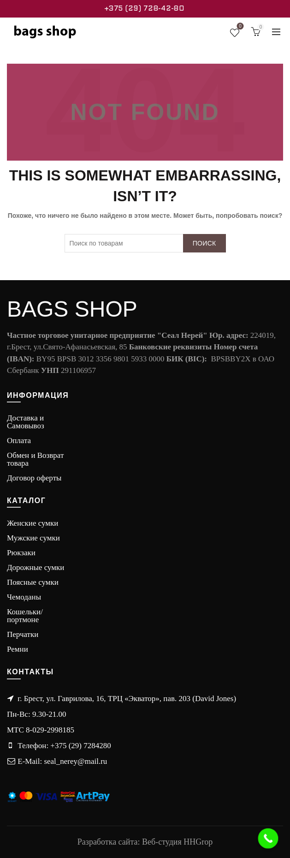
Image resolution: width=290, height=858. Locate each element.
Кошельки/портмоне (25, 615)
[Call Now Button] (268, 838)
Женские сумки (32, 523)
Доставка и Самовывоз (25, 422)
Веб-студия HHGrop (177, 841)
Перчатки (22, 634)
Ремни (17, 649)
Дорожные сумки (35, 567)
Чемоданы (24, 597)
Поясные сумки (33, 582)
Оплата (19, 440)
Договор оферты (34, 478)
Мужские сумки (33, 538)
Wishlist (239, 28)
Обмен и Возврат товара (35, 459)
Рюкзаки (21, 552)
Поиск (204, 243)
